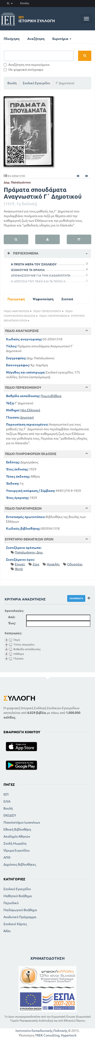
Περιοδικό (11, 903)
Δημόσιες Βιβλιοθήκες (19, 864)
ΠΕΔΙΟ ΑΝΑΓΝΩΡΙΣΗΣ (16, 311)
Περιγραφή (16, 299)
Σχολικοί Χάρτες (15, 924)
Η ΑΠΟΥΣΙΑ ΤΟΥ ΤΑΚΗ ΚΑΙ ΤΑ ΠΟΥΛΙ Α (38, 281)
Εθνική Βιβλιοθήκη (17, 829)
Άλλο (7, 931)
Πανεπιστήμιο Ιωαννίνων (21, 822)
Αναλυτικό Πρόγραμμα (19, 917)
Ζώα (36, 564)
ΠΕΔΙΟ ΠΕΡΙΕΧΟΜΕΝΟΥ (47, 311)
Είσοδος (24, 3)
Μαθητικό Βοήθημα (17, 896)
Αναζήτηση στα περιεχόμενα (26, 65)
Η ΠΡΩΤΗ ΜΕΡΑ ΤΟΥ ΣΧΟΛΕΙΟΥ (34, 264)
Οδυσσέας (74, 564)
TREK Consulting (47, 1035)
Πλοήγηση (11, 39)
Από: (11, 617)
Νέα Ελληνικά (30, 410)
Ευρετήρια (61, 39)
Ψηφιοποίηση (43, 299)
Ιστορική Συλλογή (37, 19)
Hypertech (68, 1035)
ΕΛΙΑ (6, 801)
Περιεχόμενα (25, 253)
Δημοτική (27, 417)
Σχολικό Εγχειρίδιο (36, 83)
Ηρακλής (53, 564)
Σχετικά (67, 299)
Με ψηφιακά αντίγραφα (23, 69)
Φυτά (19, 569)
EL (10, 3)
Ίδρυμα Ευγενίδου (16, 850)
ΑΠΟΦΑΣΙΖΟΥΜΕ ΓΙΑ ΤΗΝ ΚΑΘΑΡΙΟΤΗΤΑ (40, 275)
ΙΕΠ (6, 794)
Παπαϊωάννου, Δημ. (29, 552)
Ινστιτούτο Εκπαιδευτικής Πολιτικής (41, 1031)
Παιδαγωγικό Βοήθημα (20, 910)
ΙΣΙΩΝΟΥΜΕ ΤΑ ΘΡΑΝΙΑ (28, 269)
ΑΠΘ (6, 857)
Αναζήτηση (35, 39)
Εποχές (20, 564)
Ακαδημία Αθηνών (16, 836)
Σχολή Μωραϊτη (14, 843)
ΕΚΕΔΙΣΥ (9, 815)
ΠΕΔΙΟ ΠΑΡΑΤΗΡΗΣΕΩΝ (53, 315)
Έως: (12, 623)
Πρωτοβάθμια (51, 396)
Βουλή (12, 83)
